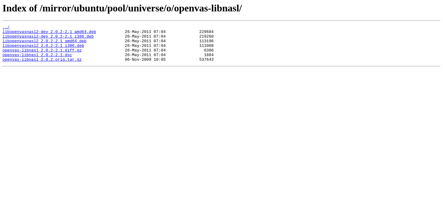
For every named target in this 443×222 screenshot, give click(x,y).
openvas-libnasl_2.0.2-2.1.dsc (37, 61)
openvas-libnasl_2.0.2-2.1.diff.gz (42, 55)
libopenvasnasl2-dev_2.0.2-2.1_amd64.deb (49, 33)
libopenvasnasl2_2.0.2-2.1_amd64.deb (44, 44)
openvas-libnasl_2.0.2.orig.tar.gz (42, 66)
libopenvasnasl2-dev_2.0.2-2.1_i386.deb (48, 39)
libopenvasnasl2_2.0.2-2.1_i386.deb (43, 50)
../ (6, 28)
